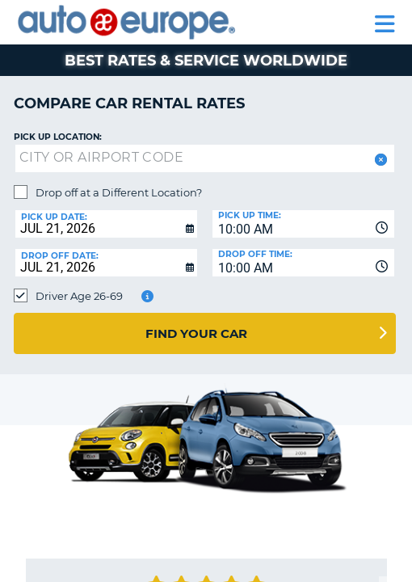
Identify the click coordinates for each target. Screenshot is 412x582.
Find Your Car (196, 333)
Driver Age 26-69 (79, 295)
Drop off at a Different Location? (119, 192)
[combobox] (303, 224)
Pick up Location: (58, 137)
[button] (379, 160)
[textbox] (205, 158)
